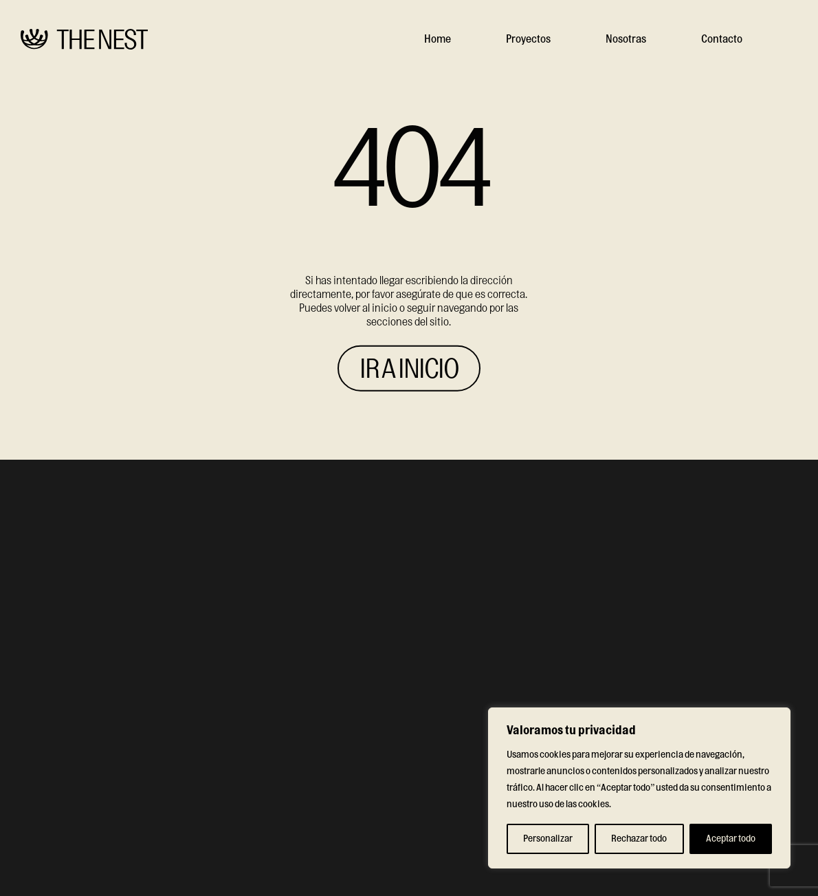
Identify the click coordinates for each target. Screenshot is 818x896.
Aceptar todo (730, 839)
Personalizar (548, 839)
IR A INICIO (409, 369)
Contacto (721, 39)
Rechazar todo (639, 839)
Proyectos (528, 39)
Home (437, 39)
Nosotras (626, 39)
